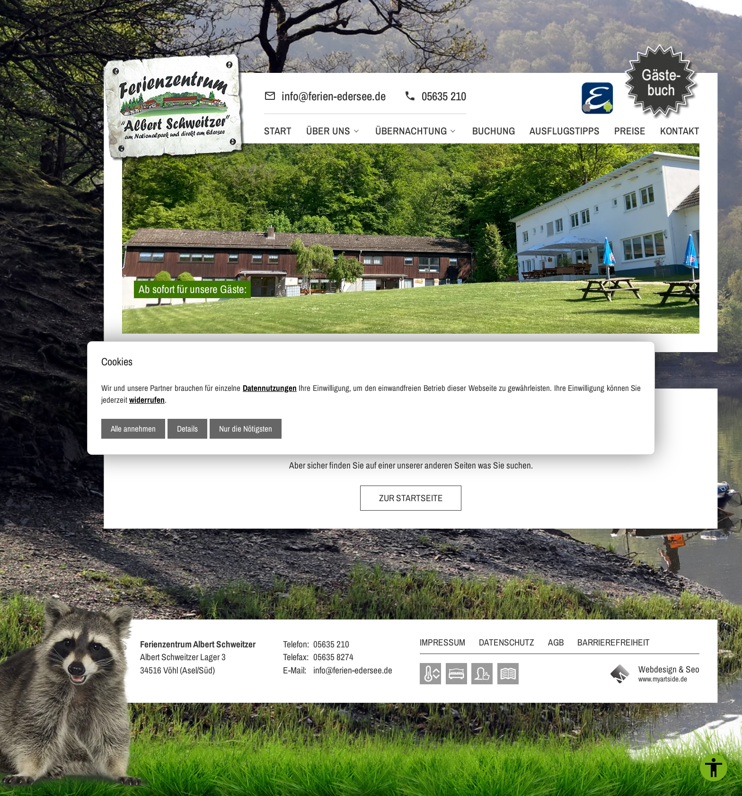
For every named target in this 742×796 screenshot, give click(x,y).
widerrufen (147, 399)
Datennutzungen (270, 387)
